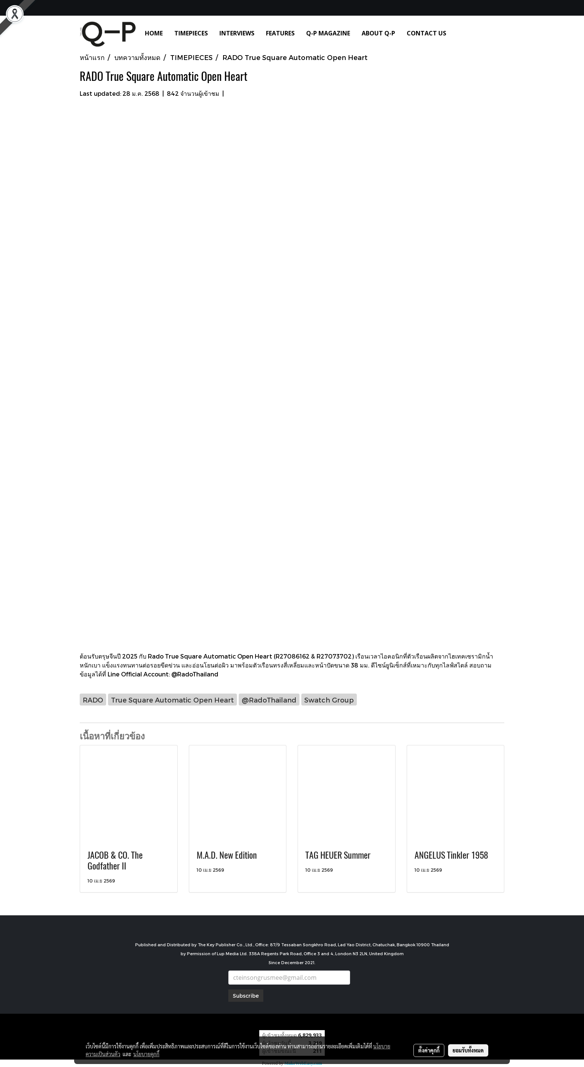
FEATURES (280, 33)
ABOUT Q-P (378, 33)
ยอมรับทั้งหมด (468, 1050)
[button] (463, 33)
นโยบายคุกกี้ (146, 1054)
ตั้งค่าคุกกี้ (428, 1050)
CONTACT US (426, 33)
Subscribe (246, 995)
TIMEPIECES (191, 33)
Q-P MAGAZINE (328, 33)
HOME (154, 33)
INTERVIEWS (236, 33)
